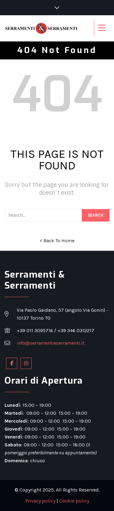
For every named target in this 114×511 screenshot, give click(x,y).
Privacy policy (40, 501)
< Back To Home (57, 240)
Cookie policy (74, 501)
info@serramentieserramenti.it (51, 343)
